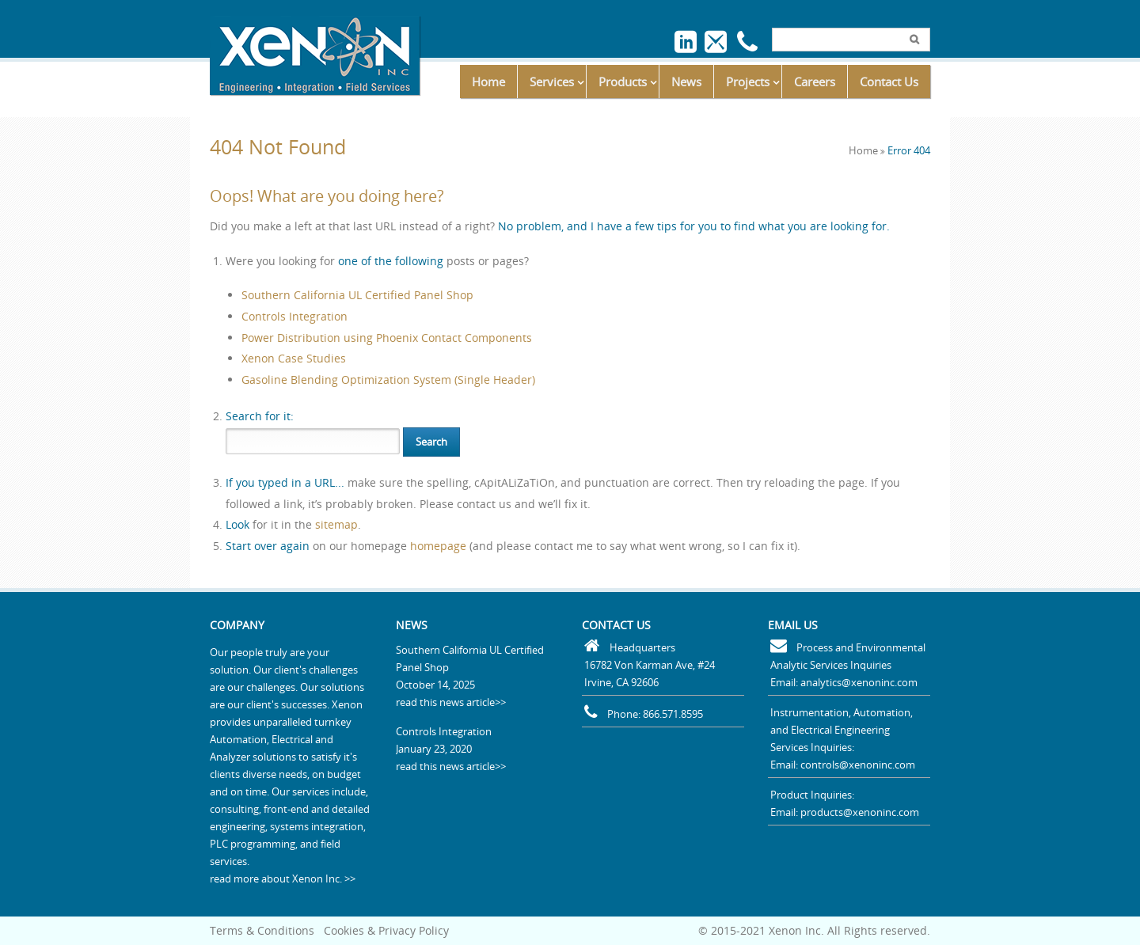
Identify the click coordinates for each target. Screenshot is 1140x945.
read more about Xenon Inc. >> (282, 878)
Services (552, 81)
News (686, 81)
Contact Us (889, 81)
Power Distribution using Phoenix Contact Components (386, 337)
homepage (438, 545)
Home (488, 81)
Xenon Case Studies (293, 358)
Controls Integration (294, 316)
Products (622, 81)
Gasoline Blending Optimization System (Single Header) (388, 379)
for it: (260, 415)
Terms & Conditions (262, 930)
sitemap (336, 524)
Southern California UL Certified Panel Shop (357, 294)
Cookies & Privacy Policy (386, 930)
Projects (748, 81)
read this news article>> (451, 702)
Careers (814, 81)
